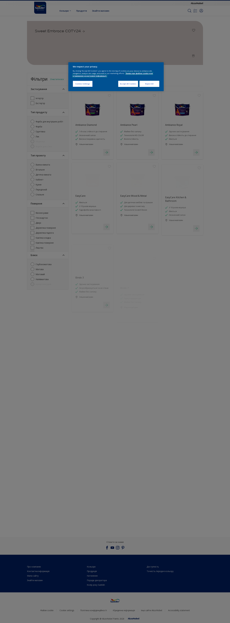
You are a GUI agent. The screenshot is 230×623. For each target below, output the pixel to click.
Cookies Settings (82, 84)
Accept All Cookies (128, 84)
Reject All (149, 84)
